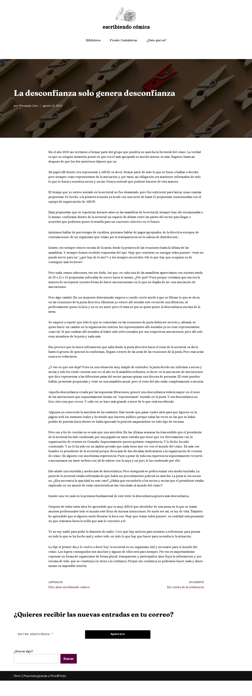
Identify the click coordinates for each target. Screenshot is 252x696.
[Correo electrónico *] (48, 650)
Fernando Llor (28, 106)
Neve (17, 691)
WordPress (58, 691)
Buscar (68, 674)
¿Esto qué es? (156, 40)
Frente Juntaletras (123, 40)
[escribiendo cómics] (126, 19)
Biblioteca (93, 40)
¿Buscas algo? (23, 666)
